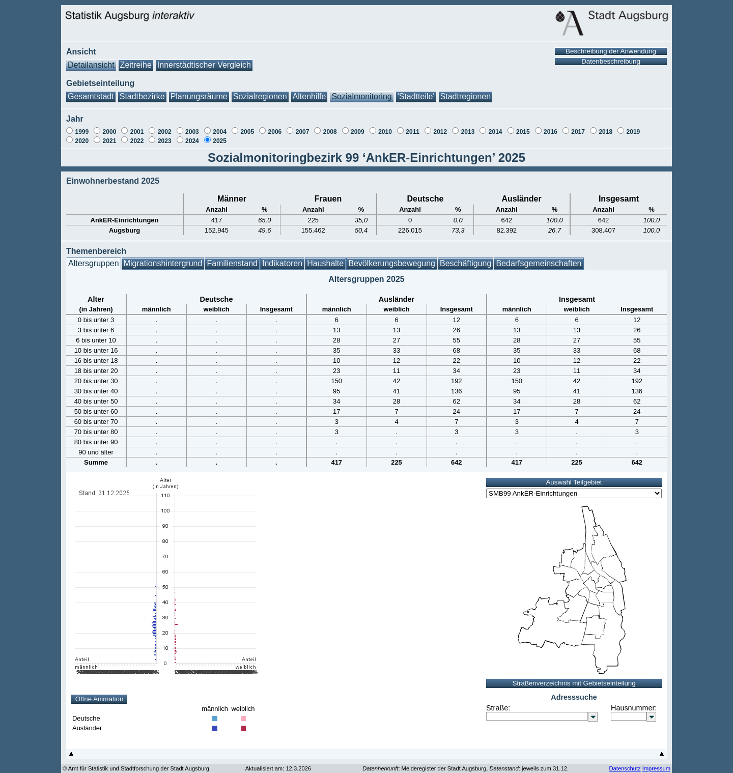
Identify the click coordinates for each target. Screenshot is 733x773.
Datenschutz (624, 763)
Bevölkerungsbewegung (391, 258)
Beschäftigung (465, 258)
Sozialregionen (260, 91)
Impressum (656, 763)
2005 (247, 126)
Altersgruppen (93, 258)
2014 (495, 126)
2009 (357, 126)
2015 (523, 126)
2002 (165, 126)
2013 (468, 126)
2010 (385, 126)
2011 (412, 126)
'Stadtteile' (416, 91)
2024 (192, 135)
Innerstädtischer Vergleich (204, 59)
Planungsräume (199, 91)
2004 (220, 126)
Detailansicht (91, 59)
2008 (330, 126)
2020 (82, 135)
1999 (82, 126)
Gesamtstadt (91, 91)
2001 (137, 126)
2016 (550, 126)
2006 (275, 126)
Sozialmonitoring (361, 91)
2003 (192, 126)
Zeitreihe (136, 59)
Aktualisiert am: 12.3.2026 (278, 763)
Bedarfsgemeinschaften (538, 258)
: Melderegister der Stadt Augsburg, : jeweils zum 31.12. (465, 763)
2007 (302, 126)
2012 (440, 126)
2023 (165, 135)
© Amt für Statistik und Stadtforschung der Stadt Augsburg (136, 763)
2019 (633, 126)
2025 (220, 135)
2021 (110, 135)
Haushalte (325, 258)
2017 (578, 126)
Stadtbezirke (142, 91)
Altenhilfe (309, 91)
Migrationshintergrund (163, 258)
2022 (137, 135)
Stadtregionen (465, 91)
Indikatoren (282, 258)
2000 (110, 126)
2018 (605, 126)
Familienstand (232, 258)
